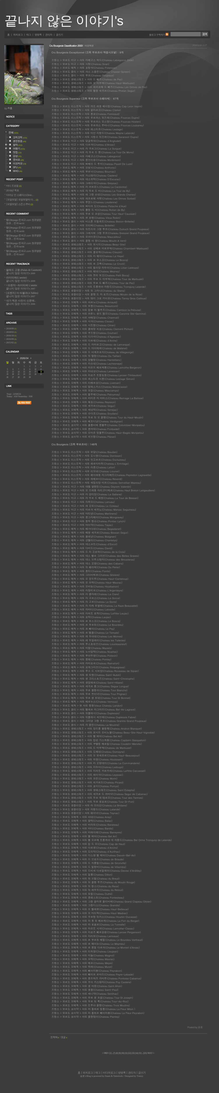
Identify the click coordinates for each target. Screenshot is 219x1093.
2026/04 (24, 358)
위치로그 (18, 34)
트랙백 (54, 1037)
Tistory (140, 1076)
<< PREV (105, 1053)
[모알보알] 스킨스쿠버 (19, 204)
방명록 (38, 34)
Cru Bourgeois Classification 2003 (66, 45)
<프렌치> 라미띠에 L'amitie (21, 287)
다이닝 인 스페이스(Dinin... (20, 195)
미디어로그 (109, 1073)
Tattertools (118, 1076)
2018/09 (10, 328)
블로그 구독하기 (157, 34)
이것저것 (89, 45)
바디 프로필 (13, 185)
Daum (107, 1076)
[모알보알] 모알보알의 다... (22, 199)
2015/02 (10, 342)
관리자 (48, 34)
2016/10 (10, 335)
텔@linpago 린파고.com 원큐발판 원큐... (23, 221)
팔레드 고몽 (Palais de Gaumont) (24, 272)
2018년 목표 (12, 190)
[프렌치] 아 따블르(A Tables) (22, 295)
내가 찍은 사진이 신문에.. (21, 302)
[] (110, 1053)
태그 (28, 34)
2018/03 (10, 332)
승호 (82, 1076)
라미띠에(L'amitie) (20, 279)
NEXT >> (151, 1053)
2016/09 (10, 339)
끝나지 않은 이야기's (63, 20)
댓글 (64, 1037)
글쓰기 (59, 34)
